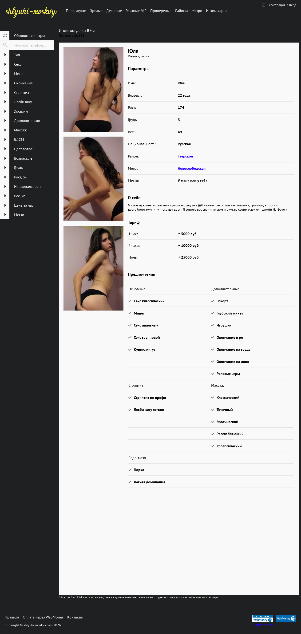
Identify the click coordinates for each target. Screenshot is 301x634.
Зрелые (96, 10)
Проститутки (76, 10)
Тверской (185, 156)
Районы (181, 10)
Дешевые (114, 10)
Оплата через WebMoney (43, 617)
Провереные (160, 10)
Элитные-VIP (136, 10)
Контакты (75, 617)
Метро (197, 10)
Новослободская (192, 168)
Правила (12, 617)
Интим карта (216, 10)
